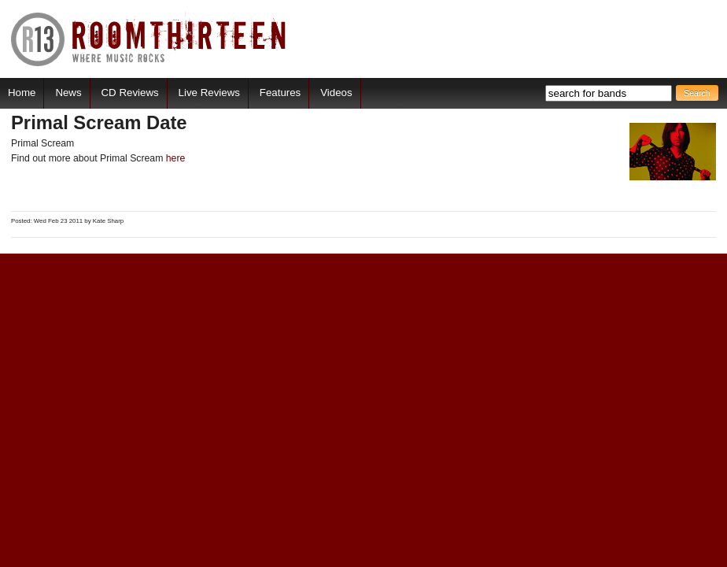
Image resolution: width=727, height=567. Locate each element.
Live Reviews (209, 92)
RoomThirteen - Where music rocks (149, 39)
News (68, 92)
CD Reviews (130, 92)
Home (21, 92)
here (176, 158)
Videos (336, 92)
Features (280, 92)
